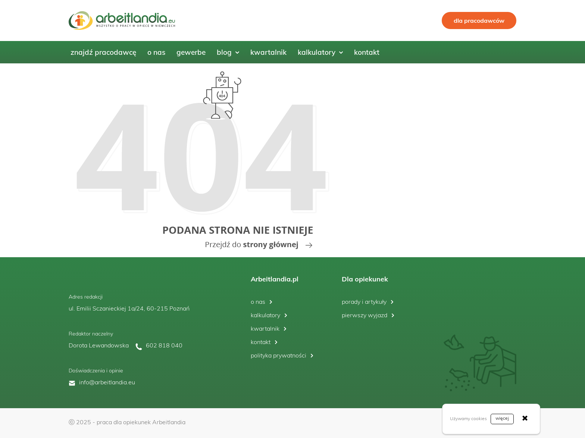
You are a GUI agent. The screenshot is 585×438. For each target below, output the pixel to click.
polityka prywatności (278, 356)
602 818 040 (164, 346)
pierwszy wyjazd (364, 316)
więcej (502, 418)
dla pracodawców (479, 20)
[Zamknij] (524, 419)
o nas (258, 302)
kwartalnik (265, 329)
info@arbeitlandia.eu (107, 383)
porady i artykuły (364, 302)
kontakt (260, 343)
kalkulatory (265, 316)
